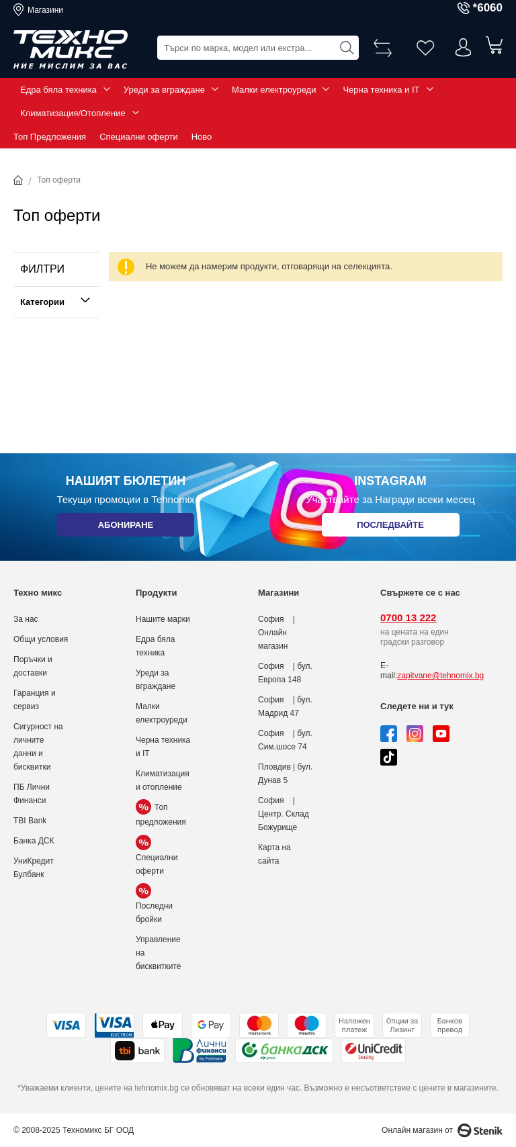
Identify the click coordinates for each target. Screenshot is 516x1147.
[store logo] (70, 49)
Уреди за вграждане (164, 90)
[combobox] (258, 47)
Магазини (45, 10)
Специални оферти (138, 137)
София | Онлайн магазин (276, 632)
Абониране (125, 527)
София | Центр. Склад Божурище (283, 814)
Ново (201, 137)
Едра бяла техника (58, 90)
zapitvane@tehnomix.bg (440, 675)
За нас (25, 619)
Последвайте (390, 527)
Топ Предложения (49, 137)
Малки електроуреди (274, 90)
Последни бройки (154, 905)
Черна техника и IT (381, 90)
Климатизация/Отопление (73, 113)
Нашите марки (163, 619)
